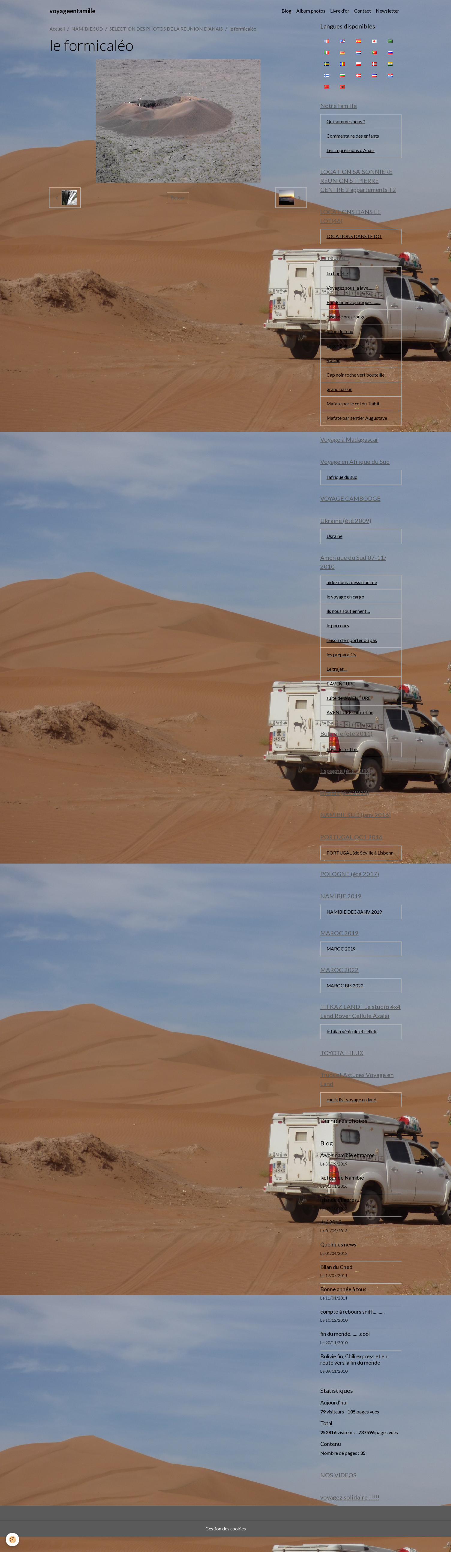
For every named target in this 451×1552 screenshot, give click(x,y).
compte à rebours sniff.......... (352, 1326)
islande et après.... (341, 1214)
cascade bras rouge (346, 320)
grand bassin (340, 393)
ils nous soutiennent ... (348, 618)
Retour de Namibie (342, 1192)
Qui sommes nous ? (346, 122)
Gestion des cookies (225, 1543)
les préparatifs (341, 662)
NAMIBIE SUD (87, 28)
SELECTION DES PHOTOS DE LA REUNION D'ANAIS (166, 28)
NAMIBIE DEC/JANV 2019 (355, 924)
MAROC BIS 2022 (346, 998)
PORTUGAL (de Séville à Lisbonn (361, 864)
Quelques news (338, 1259)
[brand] (72, 10)
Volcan (334, 364)
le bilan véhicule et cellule (352, 1045)
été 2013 (330, 1237)
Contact (362, 10)
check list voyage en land (352, 1114)
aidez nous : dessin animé (352, 589)
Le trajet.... (337, 677)
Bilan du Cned (336, 1282)
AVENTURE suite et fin (350, 721)
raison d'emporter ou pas (352, 648)
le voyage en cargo (346, 604)
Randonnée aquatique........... (354, 305)
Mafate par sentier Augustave (357, 422)
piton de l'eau (340, 334)
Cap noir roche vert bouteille (356, 378)
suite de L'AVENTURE (349, 706)
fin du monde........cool (345, 1348)
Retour (178, 197)
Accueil (57, 28)
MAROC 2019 (342, 961)
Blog (286, 10)
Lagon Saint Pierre (345, 349)
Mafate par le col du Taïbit (354, 408)
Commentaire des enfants (353, 136)
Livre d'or (339, 10)
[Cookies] (12, 1539)
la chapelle (337, 276)
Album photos (310, 10)
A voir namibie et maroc (347, 1170)
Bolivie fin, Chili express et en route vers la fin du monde (353, 1374)
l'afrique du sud (342, 482)
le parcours (338, 633)
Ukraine (335, 542)
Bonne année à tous (343, 1304)
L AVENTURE (341, 692)
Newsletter (387, 10)
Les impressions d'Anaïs (351, 151)
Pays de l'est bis (343, 759)
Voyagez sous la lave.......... (352, 290)
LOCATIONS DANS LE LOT (355, 238)
